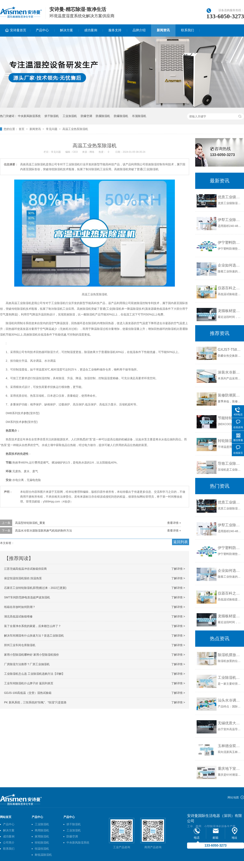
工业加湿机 (70, 116)
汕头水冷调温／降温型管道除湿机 (230, 700)
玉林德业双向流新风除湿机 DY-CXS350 (230, 746)
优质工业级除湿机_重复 (230, 197)
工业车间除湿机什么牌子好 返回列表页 (28, 683)
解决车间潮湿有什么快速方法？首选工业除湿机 (34, 635)
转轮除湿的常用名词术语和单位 (230, 441)
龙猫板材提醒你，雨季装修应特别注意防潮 (230, 311)
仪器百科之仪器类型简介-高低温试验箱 (230, 288)
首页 (21, 129)
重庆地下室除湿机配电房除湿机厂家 (230, 769)
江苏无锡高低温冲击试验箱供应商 (25, 568)
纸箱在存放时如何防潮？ (19, 607)
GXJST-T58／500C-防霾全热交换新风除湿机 (230, 350)
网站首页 (5, 817)
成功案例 (90, 30)
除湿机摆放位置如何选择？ (230, 655)
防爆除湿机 (121, 116)
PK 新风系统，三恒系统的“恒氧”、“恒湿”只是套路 (35, 702)
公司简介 (8, 842)
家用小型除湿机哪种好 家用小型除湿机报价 (31, 654)
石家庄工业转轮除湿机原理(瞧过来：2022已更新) (35, 587)
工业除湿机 (42, 824)
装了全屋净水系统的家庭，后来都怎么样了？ (32, 626)
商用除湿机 (42, 830)
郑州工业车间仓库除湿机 (19, 645)
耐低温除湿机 (43, 854)
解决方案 (66, 30)
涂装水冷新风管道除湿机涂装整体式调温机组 (230, 372)
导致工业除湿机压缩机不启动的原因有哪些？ (230, 463)
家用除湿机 (42, 836)
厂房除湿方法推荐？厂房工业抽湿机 (27, 664)
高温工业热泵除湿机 (75, 129)
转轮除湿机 (42, 842)
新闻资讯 (163, 30)
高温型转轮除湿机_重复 (30, 522)
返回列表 (180, 542)
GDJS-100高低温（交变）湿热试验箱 (27, 692)
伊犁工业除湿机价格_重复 (230, 220)
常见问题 (51, 129)
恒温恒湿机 (42, 848)
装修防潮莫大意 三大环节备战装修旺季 (230, 395)
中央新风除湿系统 (29, 116)
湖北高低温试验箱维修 (18, 616)
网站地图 (233, 797)
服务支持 (114, 30)
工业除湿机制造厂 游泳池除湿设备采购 (230, 678)
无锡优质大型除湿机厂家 (230, 723)
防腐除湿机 (103, 116)
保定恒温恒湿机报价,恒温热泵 (23, 578)
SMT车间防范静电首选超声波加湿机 (27, 597)
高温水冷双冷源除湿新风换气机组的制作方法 (43, 530)
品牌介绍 (139, 30)
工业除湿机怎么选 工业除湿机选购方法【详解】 (34, 673)
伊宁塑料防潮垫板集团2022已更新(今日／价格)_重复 (230, 242)
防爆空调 (86, 116)
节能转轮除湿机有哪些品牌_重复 (230, 418)
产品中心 (42, 30)
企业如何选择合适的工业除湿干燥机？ (230, 265)
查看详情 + (174, 522)
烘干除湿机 (52, 116)
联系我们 (187, 30)
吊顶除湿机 (139, 116)
